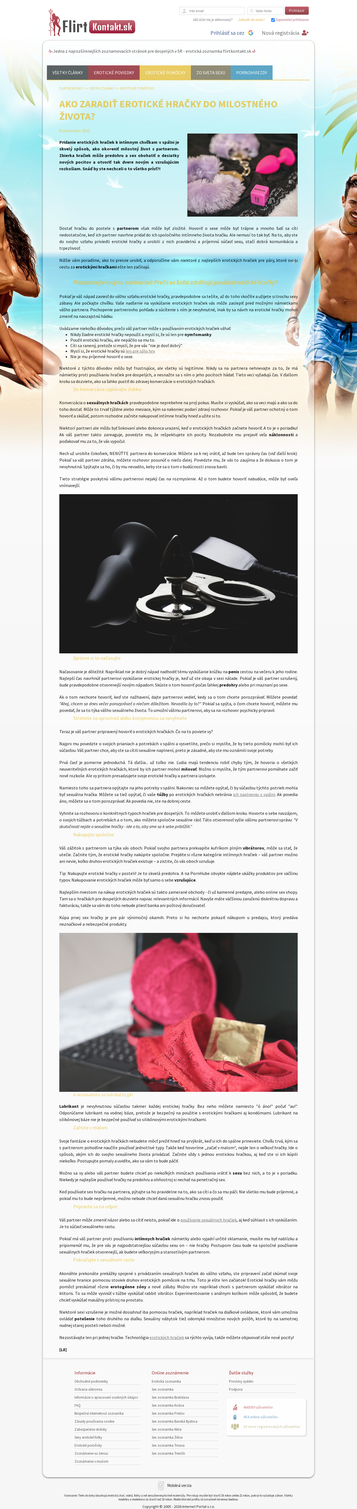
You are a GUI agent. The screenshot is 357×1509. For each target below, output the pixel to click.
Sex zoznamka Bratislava (170, 1397)
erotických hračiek (167, 1337)
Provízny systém (241, 1381)
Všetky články (67, 72)
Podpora (236, 1389)
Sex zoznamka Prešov (168, 1413)
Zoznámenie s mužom (91, 1461)
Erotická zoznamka (166, 1381)
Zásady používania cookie (94, 1421)
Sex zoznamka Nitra (167, 1429)
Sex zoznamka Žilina (167, 1437)
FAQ (77, 1405)
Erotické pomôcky (165, 72)
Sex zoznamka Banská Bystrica (175, 1421)
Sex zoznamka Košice (168, 1405)
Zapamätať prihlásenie (292, 19)
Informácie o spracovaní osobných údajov (106, 1397)
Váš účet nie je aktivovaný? (212, 19)
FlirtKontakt (71, 88)
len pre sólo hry (140, 351)
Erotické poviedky (114, 72)
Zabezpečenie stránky (90, 1429)
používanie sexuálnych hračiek (208, 1220)
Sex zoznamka (163, 1389)
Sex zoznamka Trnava (168, 1445)
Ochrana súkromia (88, 1389)
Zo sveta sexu (210, 72)
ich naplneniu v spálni (254, 794)
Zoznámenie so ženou (91, 1453)
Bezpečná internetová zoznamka (99, 1413)
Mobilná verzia (179, 1485)
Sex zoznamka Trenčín (168, 1453)
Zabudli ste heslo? (251, 19)
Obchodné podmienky (91, 1381)
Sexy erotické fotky (88, 1437)
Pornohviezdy (251, 72)
